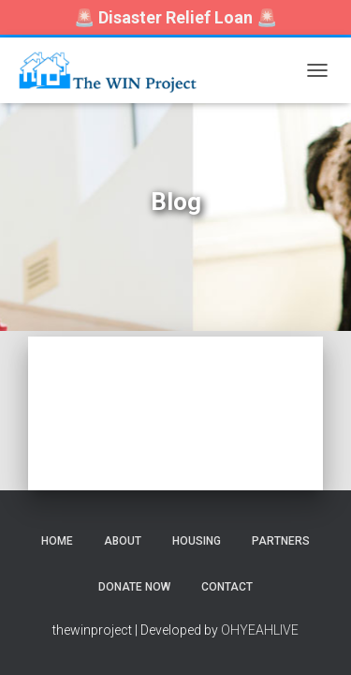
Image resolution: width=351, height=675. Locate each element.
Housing (196, 541)
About (122, 541)
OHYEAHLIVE (260, 630)
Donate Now (134, 586)
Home (57, 541)
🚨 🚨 (175, 17)
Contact (227, 586)
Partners (281, 541)
